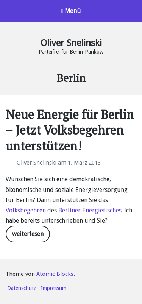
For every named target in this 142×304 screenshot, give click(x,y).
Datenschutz (21, 288)
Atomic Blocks (54, 274)
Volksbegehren (26, 210)
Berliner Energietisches (90, 210)
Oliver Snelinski (71, 43)
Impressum (53, 288)
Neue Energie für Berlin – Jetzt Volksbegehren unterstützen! (70, 130)
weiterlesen (28, 234)
